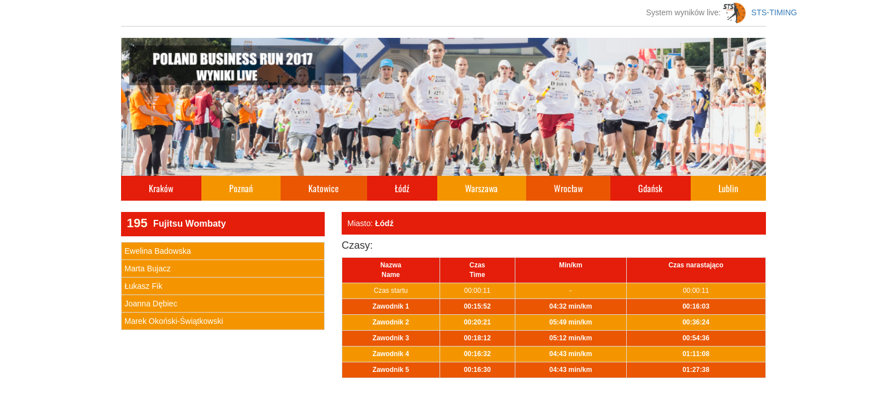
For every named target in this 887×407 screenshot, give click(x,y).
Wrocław (568, 188)
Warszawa (481, 188)
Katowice (323, 188)
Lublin (728, 188)
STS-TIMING (760, 12)
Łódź (402, 188)
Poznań (241, 188)
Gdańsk (650, 188)
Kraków (161, 188)
